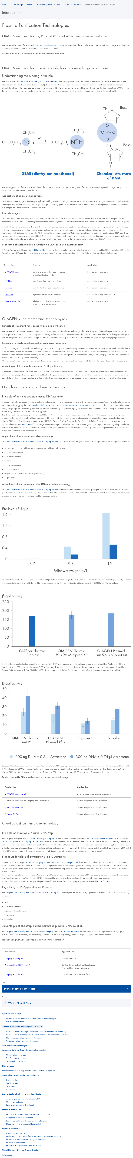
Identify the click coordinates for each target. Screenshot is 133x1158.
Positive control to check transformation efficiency (26, 1120)
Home (5, 4)
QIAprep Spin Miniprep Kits (35, 862)
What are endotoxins (11, 1128)
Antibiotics (10, 1089)
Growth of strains (16, 1055)
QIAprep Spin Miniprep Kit (45, 838)
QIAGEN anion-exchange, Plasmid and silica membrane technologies (37, 1031)
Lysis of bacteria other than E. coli (20, 1105)
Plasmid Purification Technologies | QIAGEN (22, 1026)
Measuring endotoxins (15, 1133)
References (7, 1154)
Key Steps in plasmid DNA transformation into (28, 1114)
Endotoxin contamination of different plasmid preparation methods (33, 1136)
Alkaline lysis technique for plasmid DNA (23, 1098)
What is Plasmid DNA (19, 1003)
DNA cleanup (8, 1066)
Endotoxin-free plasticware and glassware (23, 1145)
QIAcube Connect (102, 881)
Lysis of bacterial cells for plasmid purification (22, 1094)
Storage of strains (16, 1061)
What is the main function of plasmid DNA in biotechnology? (31, 1018)
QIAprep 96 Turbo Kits (33, 841)
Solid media (11, 1086)
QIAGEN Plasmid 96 (57, 405)
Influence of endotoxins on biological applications (26, 1139)
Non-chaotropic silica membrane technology (24, 1037)
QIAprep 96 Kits (79, 405)
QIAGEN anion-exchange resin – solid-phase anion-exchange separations (37, 1034)
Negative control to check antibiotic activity (24, 1124)
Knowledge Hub (44, 4)
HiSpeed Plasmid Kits (36, 250)
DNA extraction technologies (19, 988)
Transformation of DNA (12, 1109)
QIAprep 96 (51, 489)
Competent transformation (19, 1117)
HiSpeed (43, 81)
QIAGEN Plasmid (22, 81)
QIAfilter (34, 81)
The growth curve (16, 1058)
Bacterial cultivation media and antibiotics (20, 1075)
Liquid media (11, 1080)
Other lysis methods (14, 1102)
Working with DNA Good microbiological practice (24, 1050)
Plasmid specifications (15, 1021)
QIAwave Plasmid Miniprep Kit (103, 838)
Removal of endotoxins (15, 1142)
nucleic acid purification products (47, 45)
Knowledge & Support (22, 4)
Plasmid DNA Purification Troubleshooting (20, 1150)
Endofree (55, 81)
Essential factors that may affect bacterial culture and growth (28, 1070)
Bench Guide (63, 4)
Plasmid (77, 4)
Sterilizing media (13, 1083)
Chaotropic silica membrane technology (22, 1041)
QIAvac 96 (24, 424)
